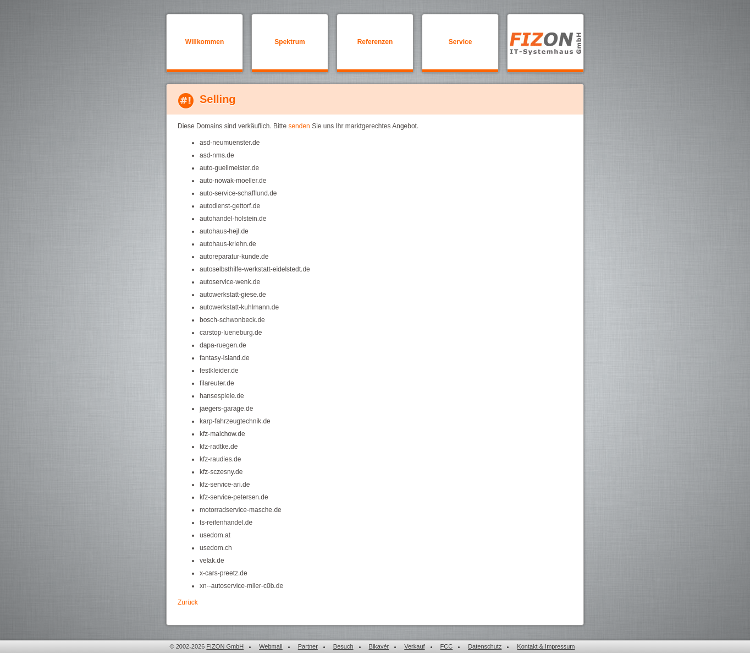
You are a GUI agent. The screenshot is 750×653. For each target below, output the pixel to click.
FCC (446, 646)
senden (299, 126)
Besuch (343, 646)
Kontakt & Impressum (546, 646)
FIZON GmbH (225, 646)
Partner (308, 646)
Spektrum (289, 42)
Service (460, 42)
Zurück (188, 602)
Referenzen (375, 42)
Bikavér (379, 646)
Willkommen (204, 42)
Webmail (271, 646)
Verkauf (414, 646)
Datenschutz (484, 646)
